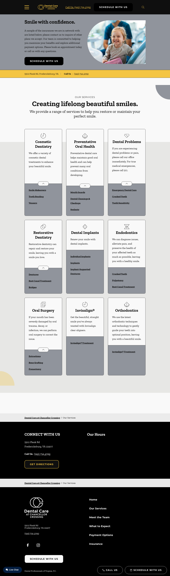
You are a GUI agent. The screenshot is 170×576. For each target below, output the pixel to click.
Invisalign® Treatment (82, 343)
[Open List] (43, 183)
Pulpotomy (117, 280)
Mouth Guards (77, 192)
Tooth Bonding (36, 196)
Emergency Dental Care (124, 190)
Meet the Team (99, 517)
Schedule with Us (113, 7)
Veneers (33, 203)
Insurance (96, 543)
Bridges (33, 287)
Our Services (97, 508)
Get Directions (42, 464)
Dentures (33, 274)
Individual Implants (80, 256)
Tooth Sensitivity (120, 203)
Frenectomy (35, 369)
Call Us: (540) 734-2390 (78, 7)
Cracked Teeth (119, 196)
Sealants (74, 209)
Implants (75, 262)
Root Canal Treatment (40, 280)
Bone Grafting (36, 362)
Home (93, 499)
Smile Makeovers (37, 190)
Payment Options (101, 535)
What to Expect (99, 526)
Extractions (35, 356)
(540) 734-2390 (81, 73)
